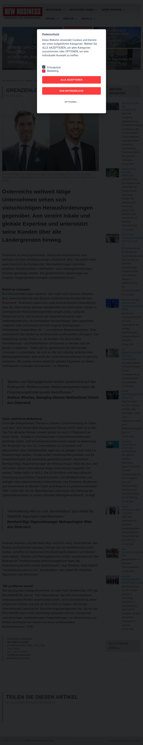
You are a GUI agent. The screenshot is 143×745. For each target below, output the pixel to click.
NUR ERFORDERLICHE (71, 90)
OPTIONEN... (71, 102)
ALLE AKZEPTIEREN (71, 79)
